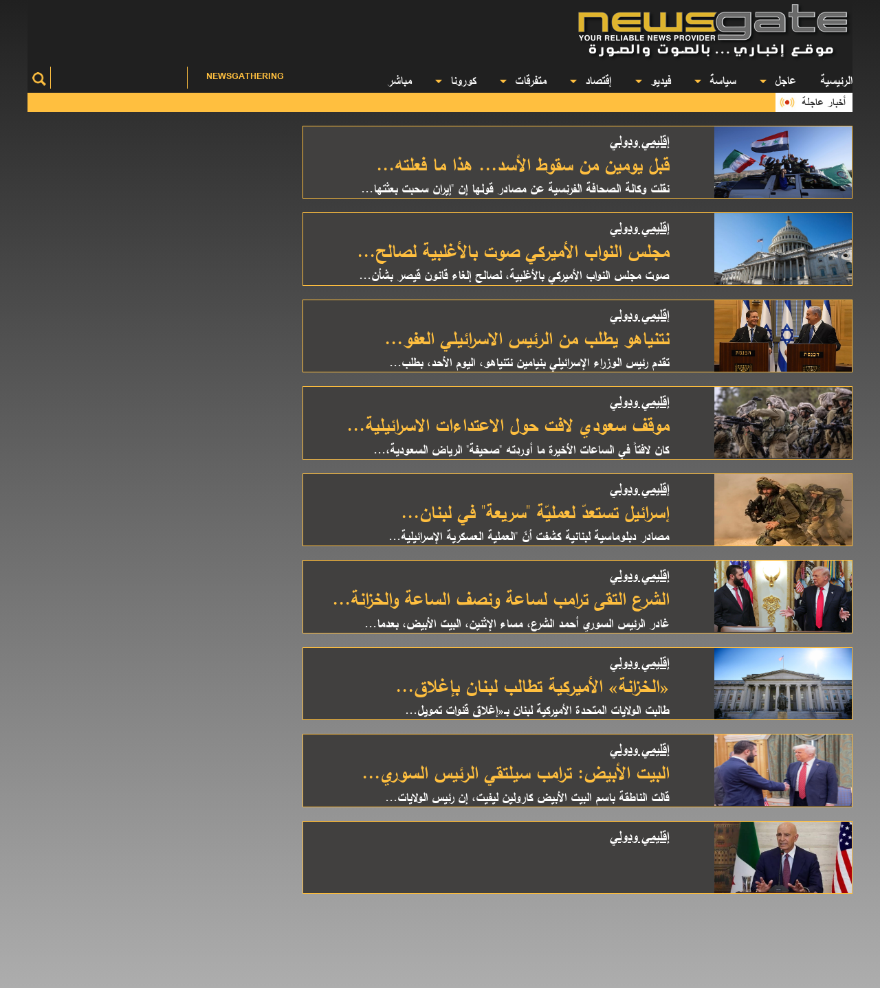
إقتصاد (590, 80)
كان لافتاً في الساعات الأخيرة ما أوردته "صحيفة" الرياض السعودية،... (521, 449)
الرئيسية (836, 80)
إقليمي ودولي (639, 141)
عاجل (778, 80)
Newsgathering (245, 76)
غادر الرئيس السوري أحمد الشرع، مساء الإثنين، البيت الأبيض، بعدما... (516, 623)
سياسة (715, 80)
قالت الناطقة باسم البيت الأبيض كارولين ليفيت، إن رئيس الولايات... (527, 797)
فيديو (652, 80)
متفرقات (523, 80)
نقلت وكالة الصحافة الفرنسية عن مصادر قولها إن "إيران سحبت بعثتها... (515, 188)
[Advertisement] (302, 31)
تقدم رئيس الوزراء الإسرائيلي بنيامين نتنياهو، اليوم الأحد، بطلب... (529, 362)
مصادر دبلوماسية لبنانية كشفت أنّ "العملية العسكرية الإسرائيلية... (528, 536)
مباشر (399, 80)
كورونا (455, 80)
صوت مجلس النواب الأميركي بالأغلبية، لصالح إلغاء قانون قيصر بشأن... (514, 275)
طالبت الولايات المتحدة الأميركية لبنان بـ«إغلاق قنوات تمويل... (537, 710)
